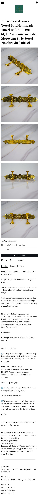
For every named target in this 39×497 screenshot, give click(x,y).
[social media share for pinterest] (11, 261)
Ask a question (19, 261)
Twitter (14, 480)
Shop (3, 469)
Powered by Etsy (7, 493)
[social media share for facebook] (2, 261)
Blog (9, 469)
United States (15, 245)
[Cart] (36, 3)
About (15, 469)
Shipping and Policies (28, 469)
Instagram (22, 480)
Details (4, 266)
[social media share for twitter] (6, 261)
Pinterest (31, 480)
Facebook (5, 480)
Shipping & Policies (17, 266)
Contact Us (5, 472)
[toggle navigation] (2, 3)
